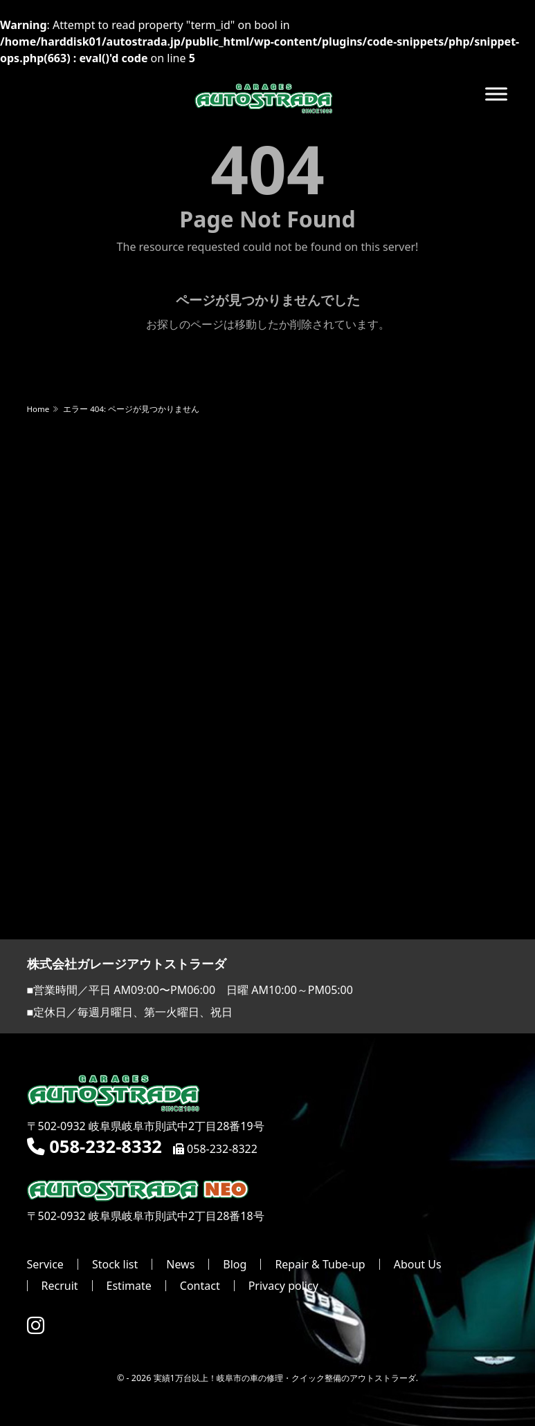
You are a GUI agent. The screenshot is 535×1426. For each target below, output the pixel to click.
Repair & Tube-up (320, 1264)
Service (45, 1264)
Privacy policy (283, 1285)
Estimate (129, 1285)
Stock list (115, 1264)
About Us (418, 1264)
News (180, 1264)
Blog (234, 1264)
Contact (200, 1285)
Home (38, 409)
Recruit (60, 1285)
